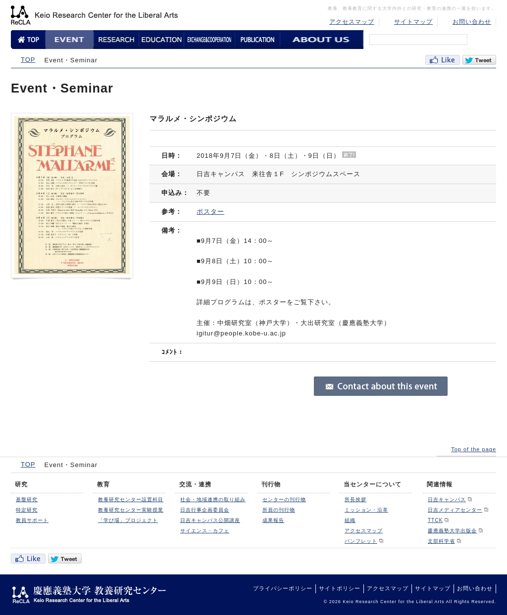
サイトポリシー (339, 588)
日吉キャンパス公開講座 (210, 520)
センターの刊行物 (284, 499)
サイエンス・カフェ (204, 530)
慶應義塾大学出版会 (452, 530)
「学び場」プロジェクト (128, 520)
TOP (28, 59)
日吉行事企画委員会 (204, 510)
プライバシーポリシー (282, 588)
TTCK (435, 520)
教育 (103, 484)
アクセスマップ (351, 21)
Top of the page (473, 449)
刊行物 (271, 484)
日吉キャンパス (447, 499)
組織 (350, 520)
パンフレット (361, 541)
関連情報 (440, 484)
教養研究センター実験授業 (130, 510)
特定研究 (27, 510)
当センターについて (373, 484)
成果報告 (273, 520)
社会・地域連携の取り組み (213, 499)
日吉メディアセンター (455, 510)
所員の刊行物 (278, 510)
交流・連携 (195, 484)
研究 (21, 484)
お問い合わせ (472, 21)
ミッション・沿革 (366, 510)
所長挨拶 (355, 499)
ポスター (210, 211)
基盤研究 (27, 499)
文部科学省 (441, 541)
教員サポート (32, 520)
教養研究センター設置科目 (130, 499)
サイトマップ (413, 21)
